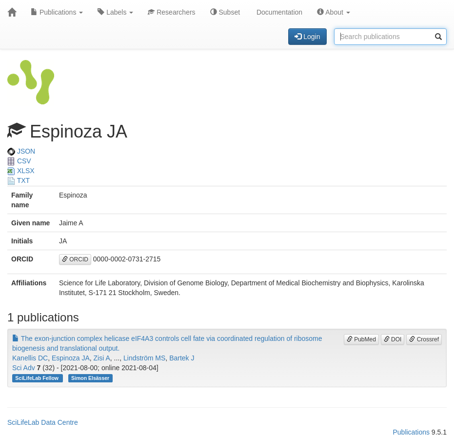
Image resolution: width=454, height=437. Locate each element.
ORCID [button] (75, 259)
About (333, 12)
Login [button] (307, 36)
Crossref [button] (424, 339)
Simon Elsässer (90, 378)
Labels (115, 12)
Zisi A (102, 358)
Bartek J (181, 358)
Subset (225, 12)
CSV (19, 161)
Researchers (171, 12)
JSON (21, 151)
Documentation (278, 12)
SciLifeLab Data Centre (42, 422)
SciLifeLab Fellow (37, 378)
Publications (57, 12)
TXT (18, 180)
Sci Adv (23, 368)
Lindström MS (144, 358)
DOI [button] (393, 339)
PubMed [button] (361, 339)
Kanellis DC (30, 358)
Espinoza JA (71, 358)
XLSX (21, 171)
